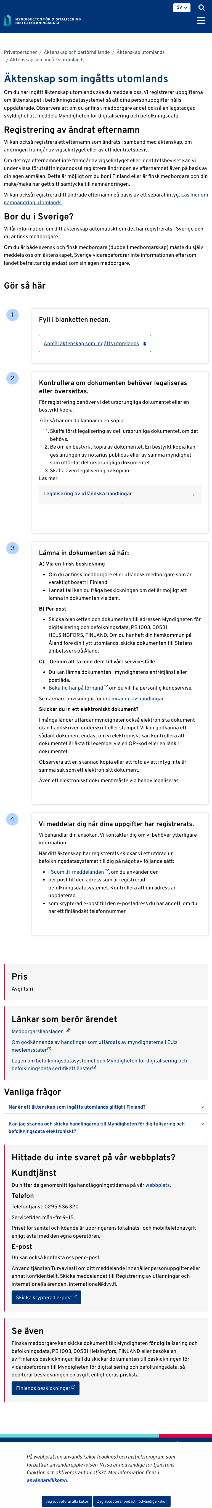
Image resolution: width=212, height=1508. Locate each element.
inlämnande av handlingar (133, 698)
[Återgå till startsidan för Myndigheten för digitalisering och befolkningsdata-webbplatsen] (46, 19)
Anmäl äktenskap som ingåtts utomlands (95, 343)
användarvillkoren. (47, 1480)
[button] (106, 1107)
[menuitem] (181, 7)
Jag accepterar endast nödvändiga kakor (132, 1501)
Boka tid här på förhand (78, 687)
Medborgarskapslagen (41, 1031)
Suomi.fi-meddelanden (80, 871)
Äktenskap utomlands (140, 52)
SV (179, 7)
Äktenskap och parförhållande (76, 52)
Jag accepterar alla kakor (67, 1501)
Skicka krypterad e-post (48, 1297)
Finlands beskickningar (48, 1387)
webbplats (157, 1185)
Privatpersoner (20, 52)
